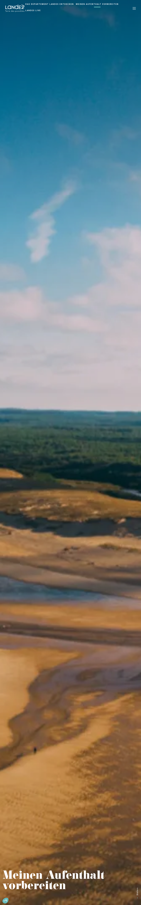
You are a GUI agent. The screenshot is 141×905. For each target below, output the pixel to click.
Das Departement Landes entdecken (49, 4)
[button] (5, 901)
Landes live (33, 10)
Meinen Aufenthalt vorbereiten (97, 4)
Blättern (137, 891)
